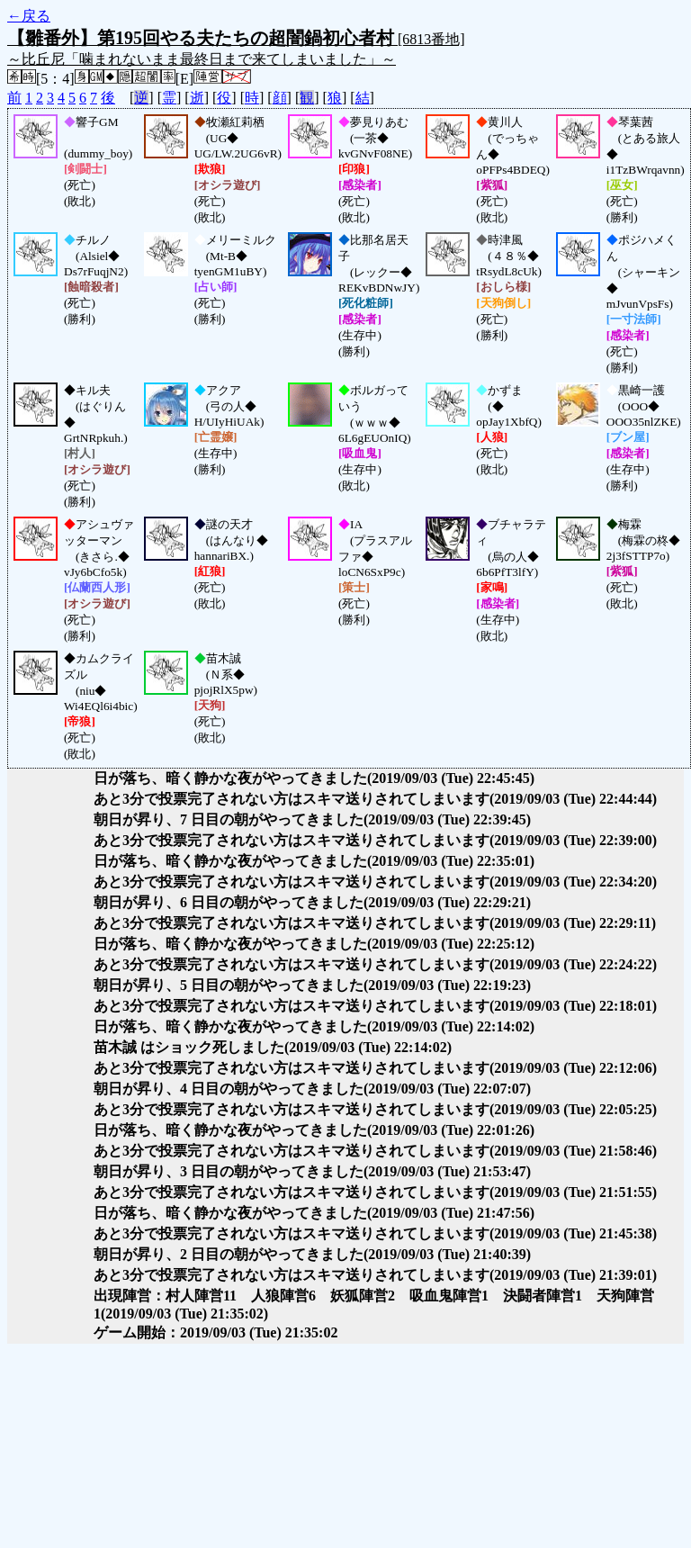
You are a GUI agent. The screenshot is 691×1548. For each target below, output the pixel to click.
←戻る (28, 15)
